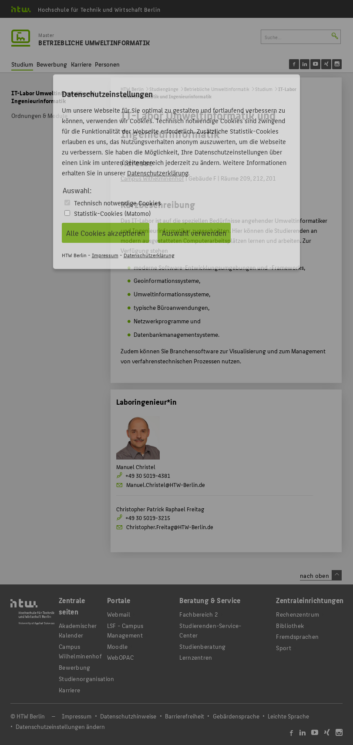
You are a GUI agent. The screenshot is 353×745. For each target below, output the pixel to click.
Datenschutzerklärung (157, 173)
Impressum (105, 255)
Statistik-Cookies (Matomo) (112, 213)
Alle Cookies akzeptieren (105, 232)
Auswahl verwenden (194, 232)
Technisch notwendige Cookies (117, 203)
